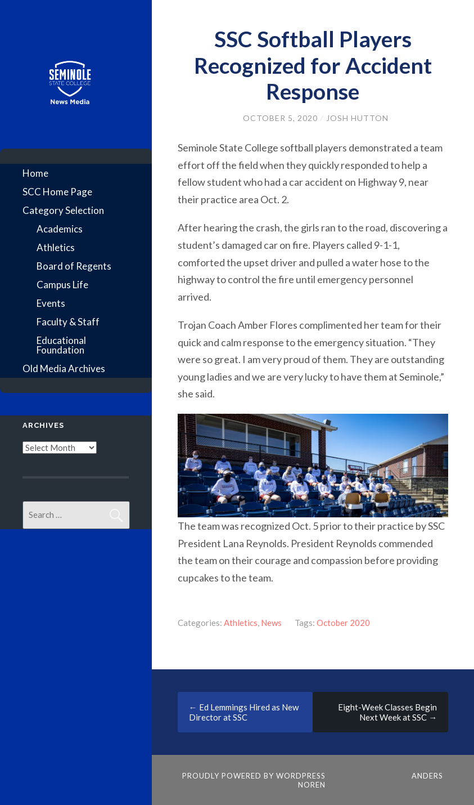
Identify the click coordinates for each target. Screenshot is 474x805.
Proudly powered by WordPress (254, 775)
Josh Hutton (357, 118)
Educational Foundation (61, 345)
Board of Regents (74, 266)
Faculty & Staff (68, 322)
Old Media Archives (63, 368)
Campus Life (62, 284)
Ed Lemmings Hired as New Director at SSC (244, 712)
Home (35, 173)
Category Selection (63, 210)
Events (51, 303)
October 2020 (343, 623)
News (271, 623)
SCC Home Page (57, 192)
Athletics (56, 247)
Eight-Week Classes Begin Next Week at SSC (387, 712)
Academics (60, 229)
